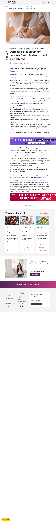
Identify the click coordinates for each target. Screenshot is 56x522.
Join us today (42, 177)
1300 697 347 (27, 284)
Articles (23, 6)
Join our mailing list (36, 303)
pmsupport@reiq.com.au (37, 175)
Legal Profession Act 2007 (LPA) (23, 98)
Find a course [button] (35, 274)
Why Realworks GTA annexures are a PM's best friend (31, 180)
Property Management (31, 6)
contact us (37, 284)
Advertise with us (28, 205)
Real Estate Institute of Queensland (12, 6)
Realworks (12, 150)
